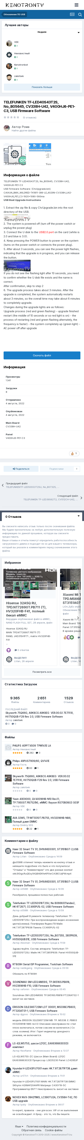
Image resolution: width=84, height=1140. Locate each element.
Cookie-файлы (53, 1130)
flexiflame (25, 1050)
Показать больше (42, 87)
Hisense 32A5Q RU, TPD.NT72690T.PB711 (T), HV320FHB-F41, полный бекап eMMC (26, 609)
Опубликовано (45, 856)
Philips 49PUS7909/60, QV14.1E (31, 761)
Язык (19, 1126)
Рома (25, 127)
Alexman (25, 942)
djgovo (24, 1014)
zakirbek (19, 76)
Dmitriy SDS (26, 825)
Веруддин (11, 619)
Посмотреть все (42, 671)
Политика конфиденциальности (46, 1126)
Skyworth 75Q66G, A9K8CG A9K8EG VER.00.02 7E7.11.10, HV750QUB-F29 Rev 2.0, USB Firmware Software (41, 780)
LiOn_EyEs (68, 606)
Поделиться (21, 468)
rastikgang (26, 968)
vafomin (24, 989)
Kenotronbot (21, 64)
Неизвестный (22, 53)
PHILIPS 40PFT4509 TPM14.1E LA (32, 745)
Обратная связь (31, 1130)
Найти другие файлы (24, 130)
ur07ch (24, 1075)
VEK (16, 42)
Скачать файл (42, 355)
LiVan (17, 661)
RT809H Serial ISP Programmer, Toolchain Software (43, 964)
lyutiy (23, 1104)
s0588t (24, 888)
